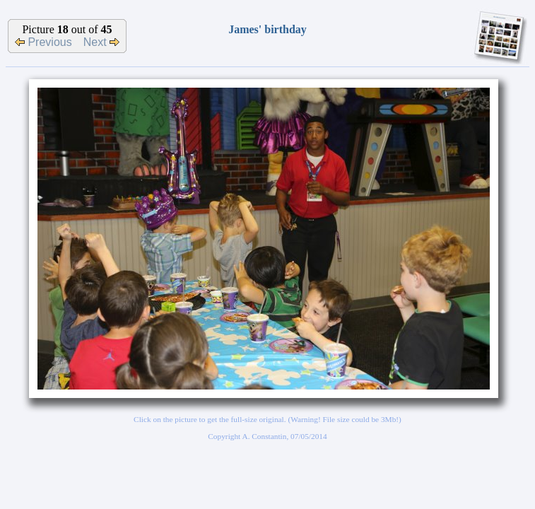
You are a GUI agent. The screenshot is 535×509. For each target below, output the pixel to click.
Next (101, 42)
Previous (43, 42)
